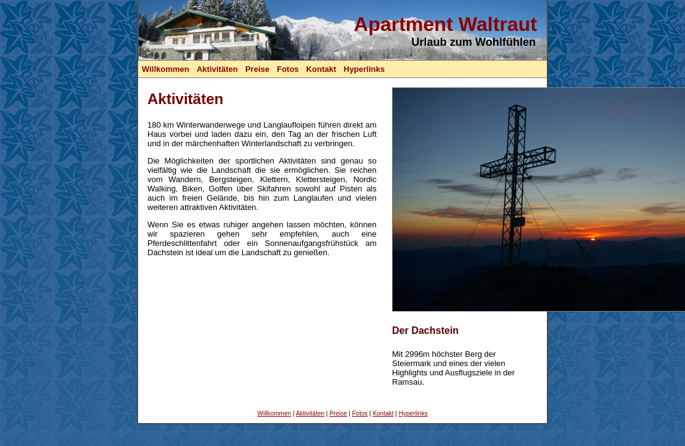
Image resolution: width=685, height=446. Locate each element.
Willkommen (165, 69)
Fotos (288, 69)
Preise (257, 69)
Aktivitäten (216, 69)
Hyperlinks (364, 69)
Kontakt (321, 69)
